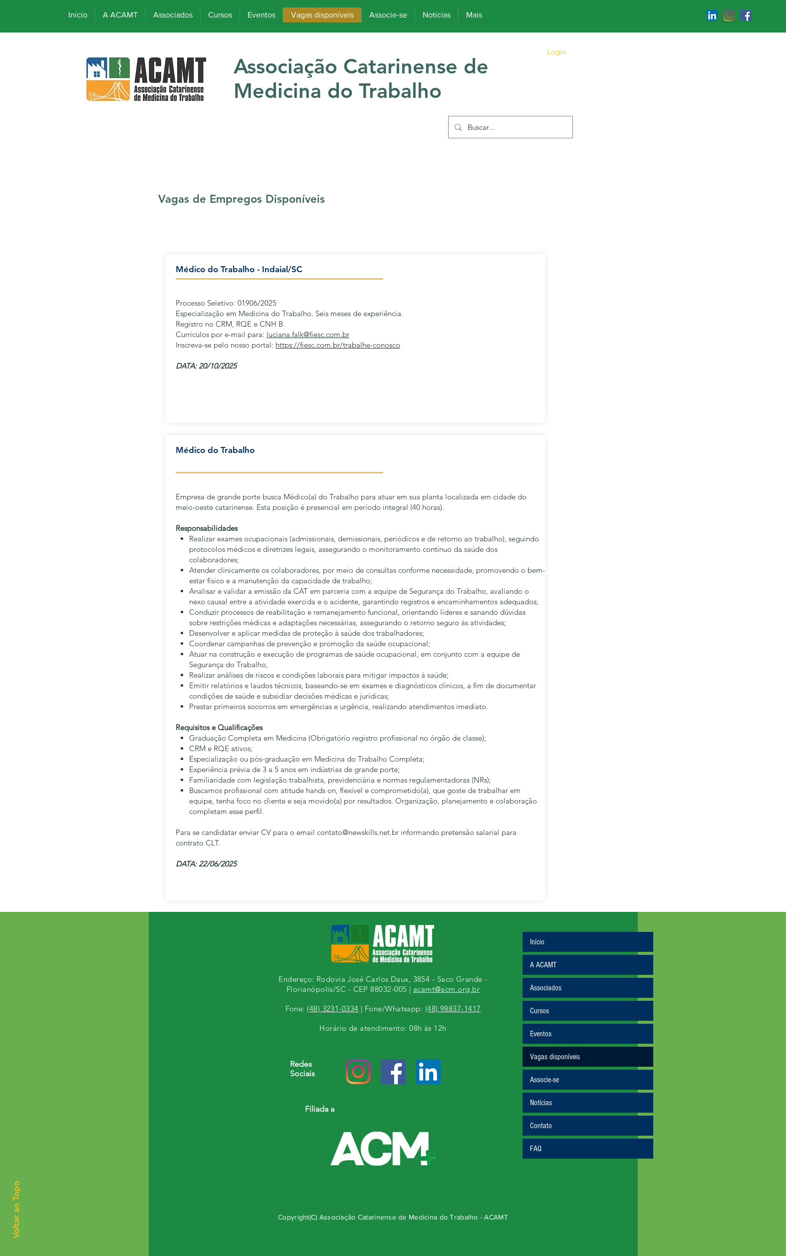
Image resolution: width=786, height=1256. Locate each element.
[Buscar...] (509, 127)
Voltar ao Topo (16, 1210)
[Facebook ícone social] (746, 15)
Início (537, 941)
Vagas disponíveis (555, 1056)
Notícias (541, 1102)
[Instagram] (729, 15)
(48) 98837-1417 (453, 1008)
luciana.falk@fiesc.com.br (307, 334)
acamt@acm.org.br (446, 989)
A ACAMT (543, 964)
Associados (545, 987)
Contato (541, 1125)
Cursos (539, 1010)
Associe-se (544, 1079)
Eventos (540, 1033)
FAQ (535, 1148)
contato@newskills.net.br (358, 832)
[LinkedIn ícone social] (712, 15)
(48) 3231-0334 (332, 1008)
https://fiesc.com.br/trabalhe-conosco (337, 345)
